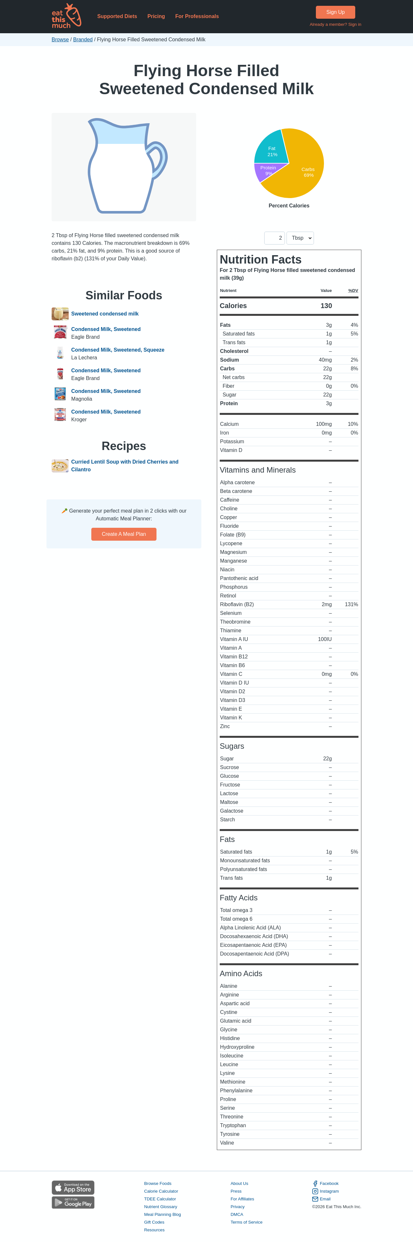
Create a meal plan (124, 534)
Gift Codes (154, 1222)
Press (236, 1191)
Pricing (156, 16)
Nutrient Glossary (160, 1206)
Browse (60, 39)
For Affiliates (242, 1199)
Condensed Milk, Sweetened (106, 329)
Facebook (325, 1183)
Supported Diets (117, 16)
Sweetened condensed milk (105, 313)
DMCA (237, 1214)
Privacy (238, 1206)
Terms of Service (247, 1222)
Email (321, 1199)
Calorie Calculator (161, 1191)
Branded (83, 39)
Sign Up (336, 12)
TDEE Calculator (160, 1199)
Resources (154, 1229)
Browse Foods (158, 1183)
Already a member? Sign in (335, 24)
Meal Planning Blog (162, 1214)
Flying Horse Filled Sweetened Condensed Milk (206, 79)
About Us (239, 1183)
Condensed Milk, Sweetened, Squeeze (118, 350)
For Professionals (197, 16)
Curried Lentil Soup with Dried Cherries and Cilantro (124, 465)
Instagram (325, 1191)
